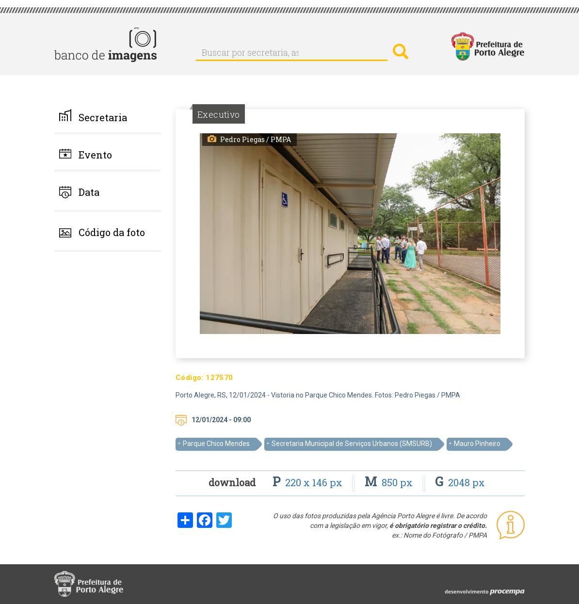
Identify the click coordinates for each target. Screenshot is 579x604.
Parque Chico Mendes (216, 443)
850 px (390, 482)
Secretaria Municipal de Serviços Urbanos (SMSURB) (352, 443)
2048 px (460, 482)
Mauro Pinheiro (477, 443)
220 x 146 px (309, 482)
